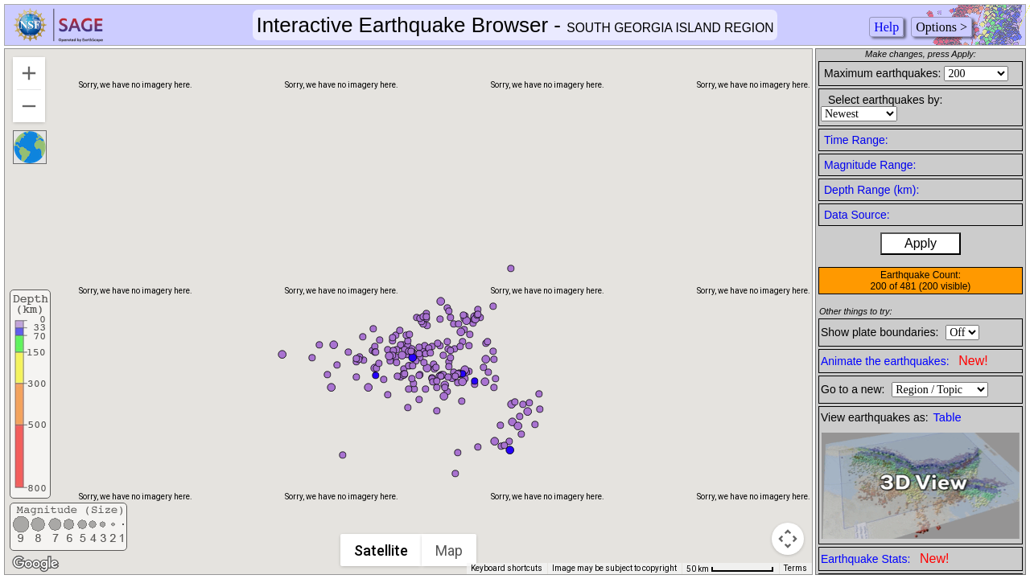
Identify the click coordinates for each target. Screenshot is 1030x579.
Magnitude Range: (870, 164)
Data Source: (857, 214)
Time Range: (856, 139)
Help (886, 27)
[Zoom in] (29, 73)
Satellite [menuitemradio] (382, 550)
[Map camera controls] (788, 539)
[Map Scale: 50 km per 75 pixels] (730, 568)
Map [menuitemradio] (450, 550)
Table (947, 417)
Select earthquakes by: (885, 99)
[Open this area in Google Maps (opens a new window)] (35, 563)
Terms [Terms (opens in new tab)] (795, 568)
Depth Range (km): (871, 189)
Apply (920, 243)
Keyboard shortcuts (506, 568)
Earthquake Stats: (885, 558)
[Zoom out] (29, 106)
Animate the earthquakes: (904, 361)
